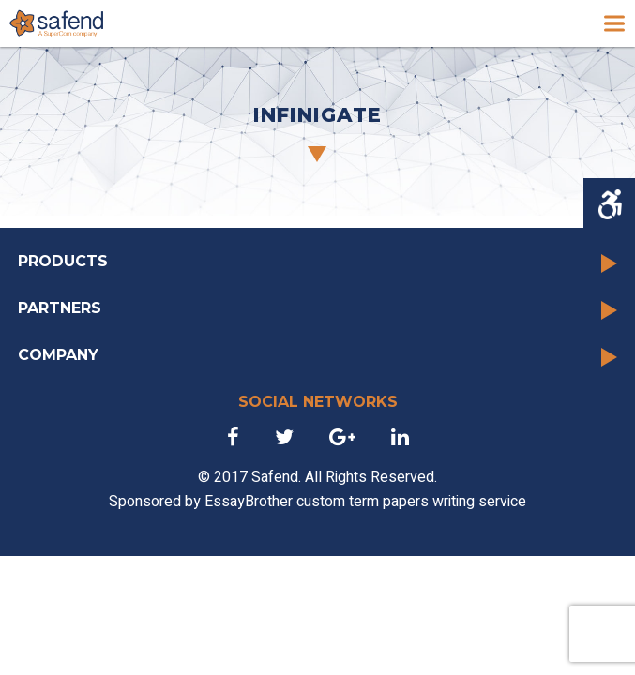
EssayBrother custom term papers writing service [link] (365, 501)
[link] (56, 23)
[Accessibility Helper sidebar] (609, 204)
